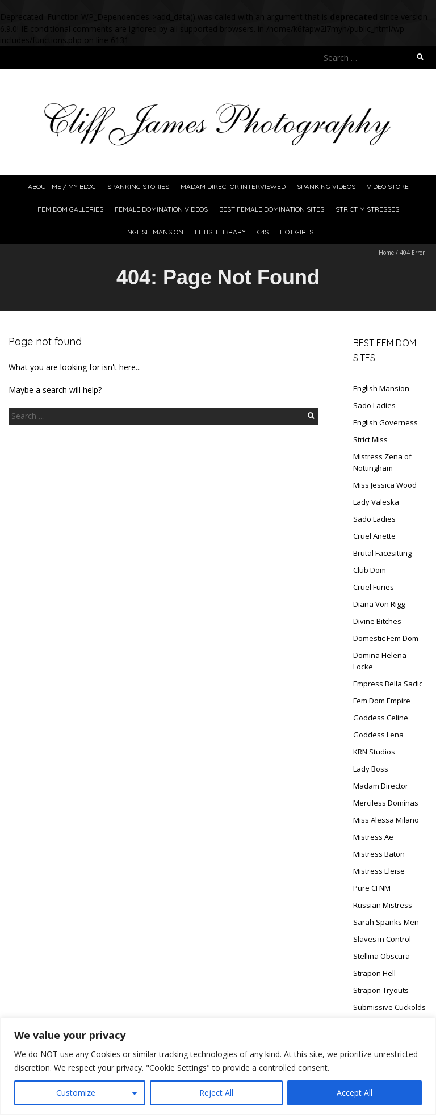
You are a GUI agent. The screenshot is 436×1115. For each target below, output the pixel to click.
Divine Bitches (377, 621)
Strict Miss (370, 439)
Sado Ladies (374, 405)
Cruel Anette (374, 536)
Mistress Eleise (379, 871)
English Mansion (153, 232)
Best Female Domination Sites (271, 209)
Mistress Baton (379, 854)
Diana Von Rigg (379, 604)
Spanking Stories (138, 186)
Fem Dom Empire (381, 700)
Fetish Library (220, 232)
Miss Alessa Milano (386, 820)
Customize (75, 1092)
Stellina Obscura (381, 956)
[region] (218, 1066)
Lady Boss (370, 769)
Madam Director (380, 786)
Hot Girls (296, 232)
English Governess (385, 422)
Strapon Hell (374, 973)
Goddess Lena (378, 735)
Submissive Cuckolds (389, 1007)
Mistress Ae (373, 837)
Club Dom (369, 570)
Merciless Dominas (385, 803)
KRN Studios (374, 752)
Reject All (216, 1092)
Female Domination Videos (161, 209)
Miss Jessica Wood (385, 485)
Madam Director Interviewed (233, 186)
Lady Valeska (376, 502)
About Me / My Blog (62, 186)
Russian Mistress (382, 905)
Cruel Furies (373, 587)
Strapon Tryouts (381, 990)
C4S (263, 232)
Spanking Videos (326, 186)
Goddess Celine (380, 717)
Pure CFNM (372, 888)
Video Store (388, 186)
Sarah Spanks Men (386, 922)
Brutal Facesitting (382, 553)
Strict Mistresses (367, 209)
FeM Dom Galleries (70, 209)
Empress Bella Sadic (387, 683)
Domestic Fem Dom (385, 638)
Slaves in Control (382, 939)
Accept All (354, 1092)
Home (386, 253)
